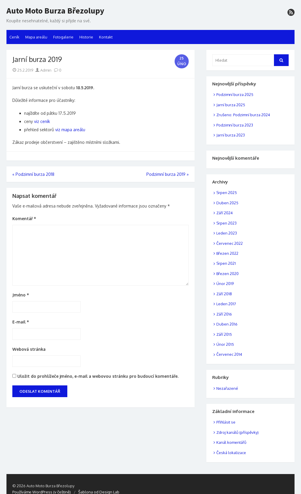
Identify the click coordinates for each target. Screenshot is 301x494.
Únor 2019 (225, 283)
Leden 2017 (226, 303)
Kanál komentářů (231, 442)
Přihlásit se (225, 422)
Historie (86, 37)
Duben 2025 (227, 202)
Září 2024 (224, 212)
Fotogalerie (63, 37)
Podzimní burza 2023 (234, 125)
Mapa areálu (36, 37)
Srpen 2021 (226, 263)
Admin (43, 70)
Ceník (14, 37)
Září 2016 (224, 314)
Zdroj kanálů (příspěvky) (237, 432)
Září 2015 (224, 334)
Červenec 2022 (229, 243)
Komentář (24, 218)
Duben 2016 (227, 324)
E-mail (20, 321)
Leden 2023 (226, 233)
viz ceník (42, 121)
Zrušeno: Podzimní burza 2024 (243, 114)
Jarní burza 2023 (230, 135)
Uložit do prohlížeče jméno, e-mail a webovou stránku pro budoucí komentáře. (97, 376)
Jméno (20, 294)
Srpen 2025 (226, 192)
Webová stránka (29, 349)
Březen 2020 (227, 273)
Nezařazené (227, 388)
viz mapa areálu (70, 129)
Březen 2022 (227, 253)
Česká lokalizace (231, 452)
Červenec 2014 (229, 354)
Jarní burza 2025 (230, 104)
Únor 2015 (225, 344)
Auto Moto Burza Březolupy (55, 11)
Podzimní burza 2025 (234, 94)
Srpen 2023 (226, 223)
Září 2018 (224, 293)
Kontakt (106, 37)
